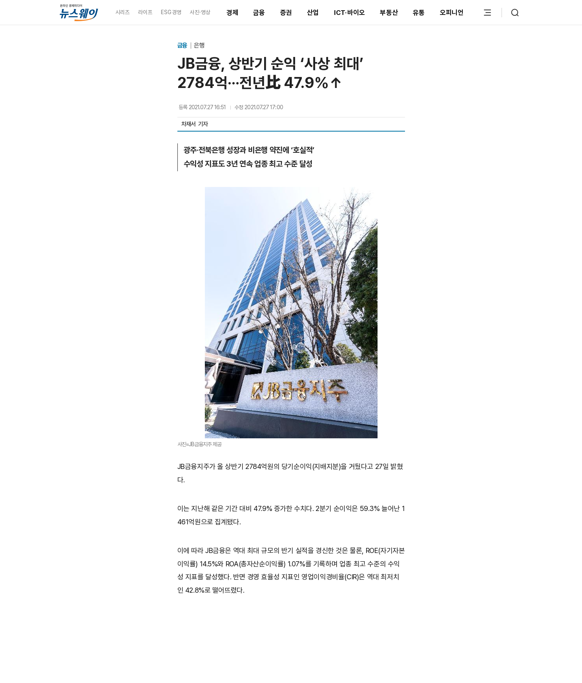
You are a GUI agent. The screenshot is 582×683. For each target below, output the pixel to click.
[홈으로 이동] (79, 12)
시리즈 (122, 12)
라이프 (145, 12)
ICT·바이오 (349, 12)
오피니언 (452, 12)
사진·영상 (200, 12)
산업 (313, 12)
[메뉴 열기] (487, 12)
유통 (419, 12)
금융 (259, 12)
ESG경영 (171, 12)
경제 (232, 12)
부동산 (389, 12)
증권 (286, 12)
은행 (199, 45)
